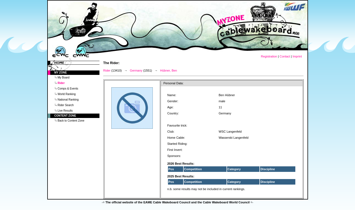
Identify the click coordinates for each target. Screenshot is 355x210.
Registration (269, 56)
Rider (107, 70)
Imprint (297, 56)
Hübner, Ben (168, 70)
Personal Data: (174, 83)
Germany (136, 70)
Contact (285, 56)
